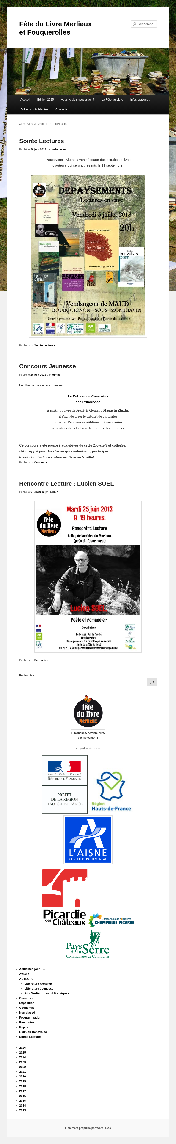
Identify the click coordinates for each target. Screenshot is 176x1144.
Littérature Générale (38, 983)
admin (56, 374)
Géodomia (26, 1007)
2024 (22, 1057)
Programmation (30, 1017)
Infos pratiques (140, 99)
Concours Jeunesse (47, 366)
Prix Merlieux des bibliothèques (46, 993)
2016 (22, 1096)
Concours (40, 462)
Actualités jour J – (32, 969)
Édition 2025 (45, 99)
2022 (22, 1067)
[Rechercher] (152, 682)
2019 (22, 1081)
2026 (22, 1047)
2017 (22, 1091)
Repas (23, 1027)
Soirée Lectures (41, 141)
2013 (22, 1110)
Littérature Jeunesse (38, 988)
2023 (22, 1062)
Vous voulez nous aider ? (77, 99)
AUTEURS (26, 979)
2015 (22, 1100)
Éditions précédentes (34, 109)
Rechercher (26, 675)
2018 (22, 1086)
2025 (22, 1052)
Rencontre (41, 660)
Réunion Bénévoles (33, 1032)
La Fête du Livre (112, 99)
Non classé (27, 1012)
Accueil (25, 99)
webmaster (59, 149)
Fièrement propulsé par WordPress (88, 1128)
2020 (22, 1076)
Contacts (61, 109)
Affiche (24, 974)
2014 (22, 1105)
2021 (22, 1071)
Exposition (26, 1003)
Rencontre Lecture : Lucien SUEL (66, 483)
